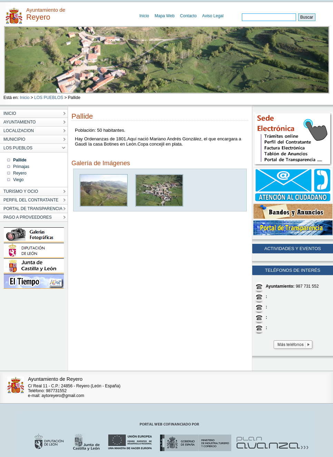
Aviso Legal (213, 15)
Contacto (188, 15)
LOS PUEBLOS (48, 97)
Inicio (144, 15)
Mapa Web (165, 15)
